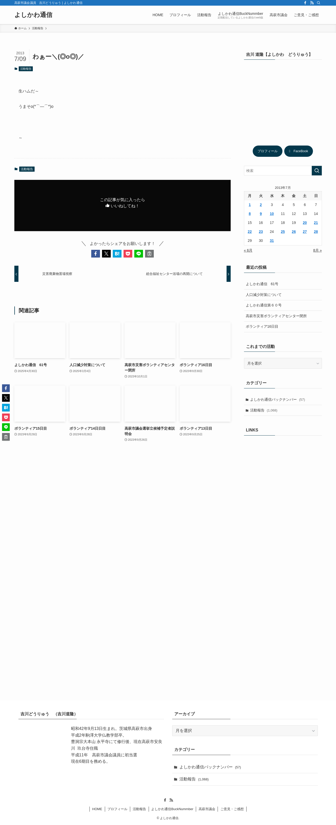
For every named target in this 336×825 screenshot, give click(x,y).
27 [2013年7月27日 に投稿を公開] (305, 232)
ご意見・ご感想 (232, 809)
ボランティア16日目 (262, 326)
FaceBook (298, 151)
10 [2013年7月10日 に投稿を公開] (272, 214)
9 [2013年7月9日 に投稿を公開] (261, 214)
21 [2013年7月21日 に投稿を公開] (316, 223)
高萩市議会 (207, 809)
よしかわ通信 (33, 15)
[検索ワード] (283, 171)
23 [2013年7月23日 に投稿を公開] (261, 232)
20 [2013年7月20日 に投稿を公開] (305, 223)
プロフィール (268, 151)
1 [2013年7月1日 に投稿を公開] (250, 205)
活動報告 (26, 68)
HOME (97, 809)
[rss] (312, 3)
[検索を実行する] (317, 171)
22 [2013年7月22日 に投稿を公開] (250, 232)
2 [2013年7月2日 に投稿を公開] (261, 205)
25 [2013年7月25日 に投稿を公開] (283, 232)
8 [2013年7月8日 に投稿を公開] (250, 214)
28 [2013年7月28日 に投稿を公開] (316, 232)
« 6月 (248, 250)
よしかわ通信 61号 (262, 284)
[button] (95, 253)
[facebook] (305, 3)
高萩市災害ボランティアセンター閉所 (276, 316)
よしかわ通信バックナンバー (277, 399)
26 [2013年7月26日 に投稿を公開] (294, 232)
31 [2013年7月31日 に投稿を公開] (272, 241)
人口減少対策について (264, 295)
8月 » (317, 250)
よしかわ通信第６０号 (264, 305)
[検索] (318, 3)
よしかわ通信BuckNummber (172, 809)
